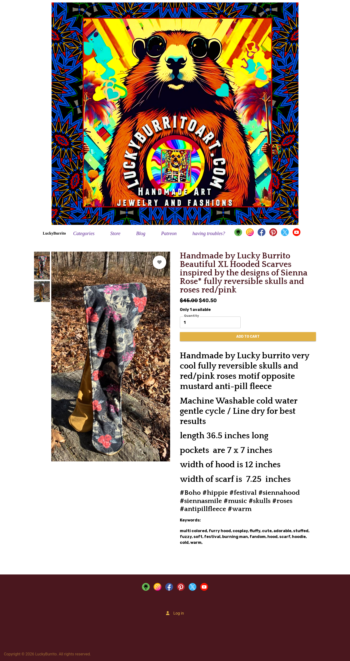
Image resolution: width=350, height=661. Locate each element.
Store (115, 233)
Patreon (169, 233)
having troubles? (208, 233)
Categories (84, 233)
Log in (178, 613)
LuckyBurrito (54, 233)
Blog (140, 233)
